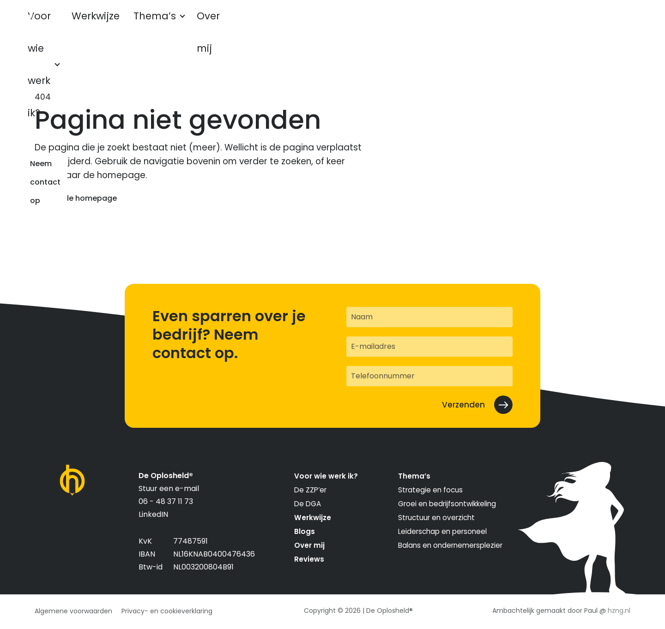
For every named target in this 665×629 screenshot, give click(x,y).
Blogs (304, 531)
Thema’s (211, 24)
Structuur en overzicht (436, 517)
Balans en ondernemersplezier (450, 545)
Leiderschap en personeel (442, 531)
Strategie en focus (430, 490)
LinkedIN (153, 514)
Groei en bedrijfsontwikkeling (447, 504)
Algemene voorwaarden (73, 611)
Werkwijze (158, 24)
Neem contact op (581, 24)
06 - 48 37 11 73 (166, 501)
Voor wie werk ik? (83, 24)
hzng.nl (619, 610)
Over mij (268, 24)
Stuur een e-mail (169, 488)
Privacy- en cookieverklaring (166, 611)
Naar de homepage (80, 198)
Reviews (309, 559)
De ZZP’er (310, 490)
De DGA (307, 504)
